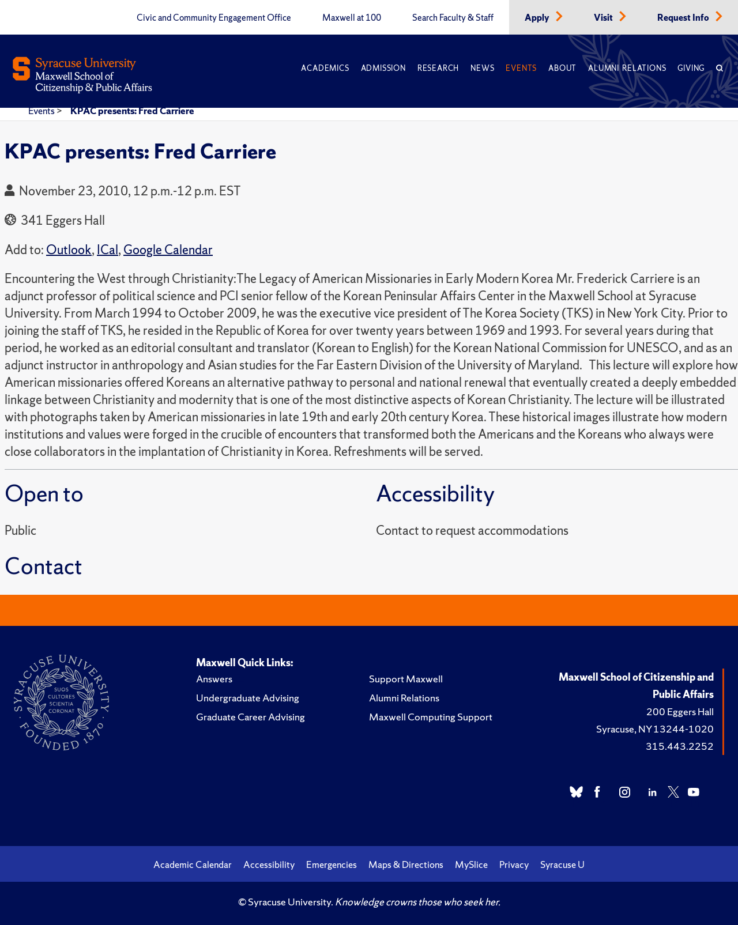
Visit (604, 18)
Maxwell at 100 (351, 18)
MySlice (471, 864)
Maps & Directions (405, 864)
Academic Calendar (192, 864)
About (562, 68)
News (482, 68)
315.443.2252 (680, 746)
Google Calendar (168, 249)
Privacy (514, 864)
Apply (538, 18)
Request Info (684, 18)
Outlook (69, 249)
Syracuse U (562, 864)
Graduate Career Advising (250, 716)
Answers (214, 678)
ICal (107, 249)
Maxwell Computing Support (430, 716)
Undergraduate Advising (247, 697)
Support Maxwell (406, 678)
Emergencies (331, 864)
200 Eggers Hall (680, 711)
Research (438, 68)
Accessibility (269, 864)
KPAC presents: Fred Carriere (132, 110)
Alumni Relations (627, 68)
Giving (691, 68)
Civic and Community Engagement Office (214, 18)
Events (521, 68)
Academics (325, 68)
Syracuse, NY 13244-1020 (655, 728)
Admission (383, 68)
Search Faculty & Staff (453, 18)
